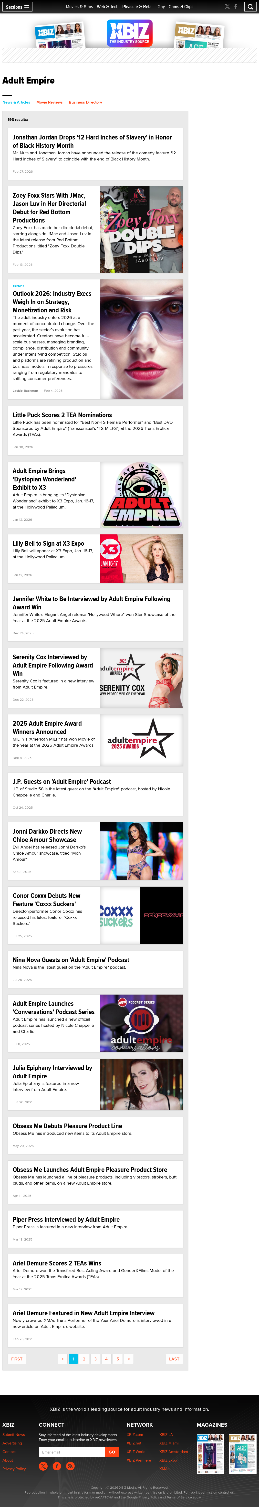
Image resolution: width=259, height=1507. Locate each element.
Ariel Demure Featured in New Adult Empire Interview (84, 1313)
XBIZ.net (134, 1443)
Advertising (12, 1443)
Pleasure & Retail (138, 7)
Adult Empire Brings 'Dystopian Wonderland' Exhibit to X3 (44, 479)
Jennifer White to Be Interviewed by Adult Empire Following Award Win (91, 603)
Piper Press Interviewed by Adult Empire (66, 1219)
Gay (161, 7)
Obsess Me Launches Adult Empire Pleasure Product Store (90, 1170)
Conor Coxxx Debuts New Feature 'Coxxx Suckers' (46, 900)
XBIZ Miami (169, 1443)
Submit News (13, 1434)
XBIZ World (136, 1451)
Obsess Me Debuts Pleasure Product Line (67, 1126)
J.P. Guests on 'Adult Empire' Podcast (62, 781)
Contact (9, 1451)
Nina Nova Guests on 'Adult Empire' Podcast (71, 960)
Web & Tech (107, 7)
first (16, 1359)
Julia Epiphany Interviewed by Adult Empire (52, 1072)
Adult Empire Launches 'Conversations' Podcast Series (54, 1007)
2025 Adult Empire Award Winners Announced (47, 727)
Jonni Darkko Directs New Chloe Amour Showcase (47, 835)
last (174, 1359)
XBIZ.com (135, 1434)
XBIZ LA (166, 1434)
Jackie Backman (25, 390)
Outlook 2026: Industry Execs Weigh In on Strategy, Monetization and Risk (52, 301)
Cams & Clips (181, 7)
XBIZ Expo (168, 1460)
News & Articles (16, 102)
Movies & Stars (79, 7)
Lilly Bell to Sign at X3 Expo (48, 543)
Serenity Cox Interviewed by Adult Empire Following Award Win (53, 665)
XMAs (164, 1469)
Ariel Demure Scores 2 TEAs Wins (57, 1263)
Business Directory (85, 102)
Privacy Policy (14, 1469)
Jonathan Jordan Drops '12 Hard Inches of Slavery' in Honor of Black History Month (92, 141)
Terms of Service (179, 1497)
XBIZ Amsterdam (173, 1451)
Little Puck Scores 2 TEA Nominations (62, 415)
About (7, 1460)
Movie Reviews (49, 102)
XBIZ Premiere (139, 1460)
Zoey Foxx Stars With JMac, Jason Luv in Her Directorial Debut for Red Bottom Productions (49, 207)
